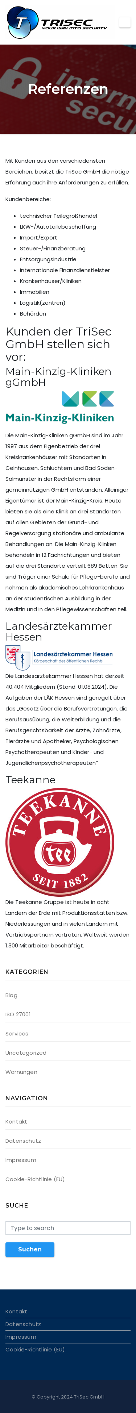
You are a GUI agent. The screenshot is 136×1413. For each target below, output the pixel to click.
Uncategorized (26, 1052)
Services (17, 1033)
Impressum (20, 1160)
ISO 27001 (18, 1014)
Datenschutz (23, 1141)
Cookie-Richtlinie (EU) (35, 1179)
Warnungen (21, 1072)
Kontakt (16, 1121)
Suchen (30, 1249)
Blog (11, 995)
